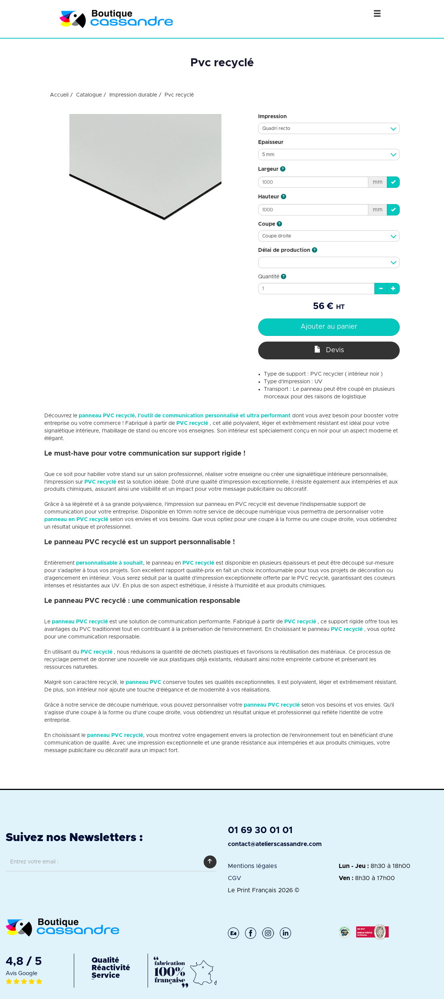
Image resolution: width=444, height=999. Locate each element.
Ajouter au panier (329, 326)
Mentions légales (252, 866)
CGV (234, 878)
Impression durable (133, 95)
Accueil (59, 95)
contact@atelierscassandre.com (275, 844)
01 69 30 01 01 (260, 830)
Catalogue (89, 95)
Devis (329, 350)
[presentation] (63, 889)
